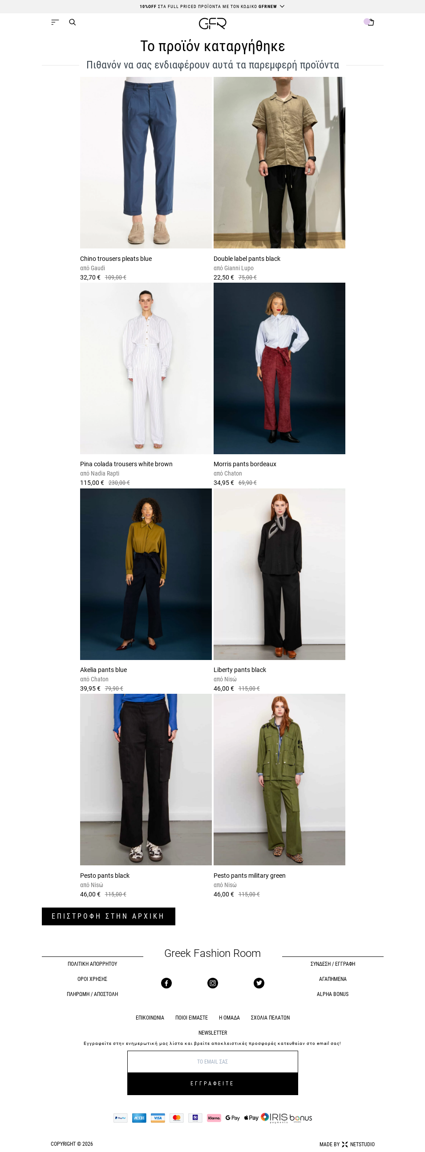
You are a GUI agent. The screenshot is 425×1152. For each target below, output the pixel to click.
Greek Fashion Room (212, 954)
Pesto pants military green (250, 875)
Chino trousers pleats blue (116, 258)
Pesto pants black (105, 875)
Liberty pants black (240, 669)
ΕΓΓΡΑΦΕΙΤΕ (212, 1083)
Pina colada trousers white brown (126, 464)
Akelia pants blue (103, 669)
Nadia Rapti (104, 473)
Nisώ (230, 679)
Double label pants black (247, 258)
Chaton (232, 473)
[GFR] (213, 25)
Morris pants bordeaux (245, 464)
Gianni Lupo (238, 268)
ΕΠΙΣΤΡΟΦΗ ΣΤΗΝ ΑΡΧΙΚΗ (108, 916)
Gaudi (97, 268)
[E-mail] (212, 1062)
